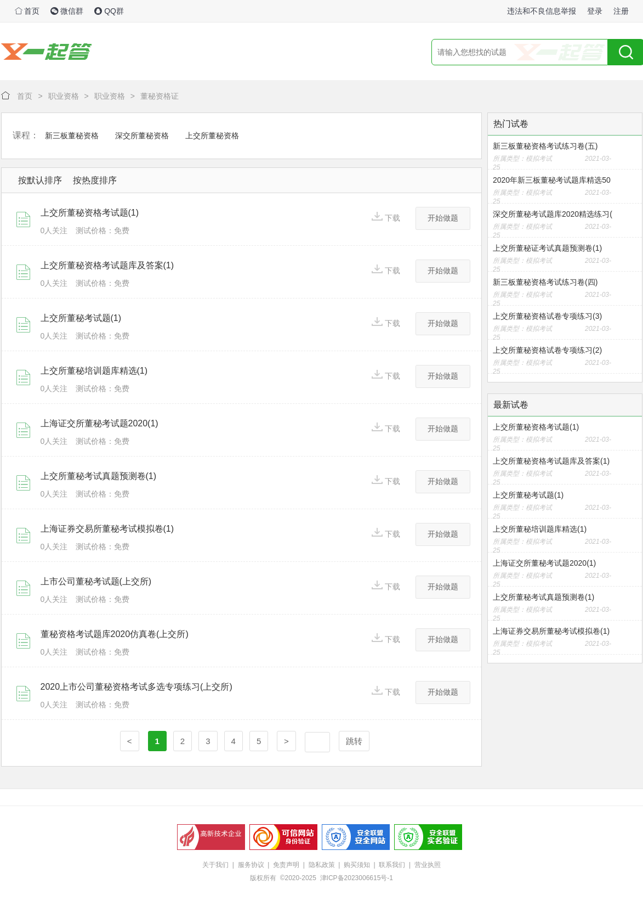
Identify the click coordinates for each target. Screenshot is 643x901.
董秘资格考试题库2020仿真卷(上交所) (115, 634)
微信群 (66, 11)
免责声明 (286, 865)
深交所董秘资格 (142, 135)
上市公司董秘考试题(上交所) (96, 581)
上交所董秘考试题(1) (81, 318)
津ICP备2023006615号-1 (356, 878)
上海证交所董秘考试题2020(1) (99, 423)
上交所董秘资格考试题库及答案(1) (107, 265)
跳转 (354, 741)
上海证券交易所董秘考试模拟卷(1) (107, 528)
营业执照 (427, 865)
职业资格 (63, 96)
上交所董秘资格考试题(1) (90, 212)
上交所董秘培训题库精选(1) (94, 370)
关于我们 (215, 865)
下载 (386, 217)
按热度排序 (95, 180)
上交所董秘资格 (212, 135)
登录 (594, 11)
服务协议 (251, 865)
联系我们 (392, 865)
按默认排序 (40, 180)
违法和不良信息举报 (541, 11)
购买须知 (357, 865)
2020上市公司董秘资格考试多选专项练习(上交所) (136, 686)
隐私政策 (322, 865)
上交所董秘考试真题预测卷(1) (99, 476)
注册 (621, 11)
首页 (27, 11)
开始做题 (443, 217)
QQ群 (109, 11)
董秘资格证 (159, 96)
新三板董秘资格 (72, 135)
